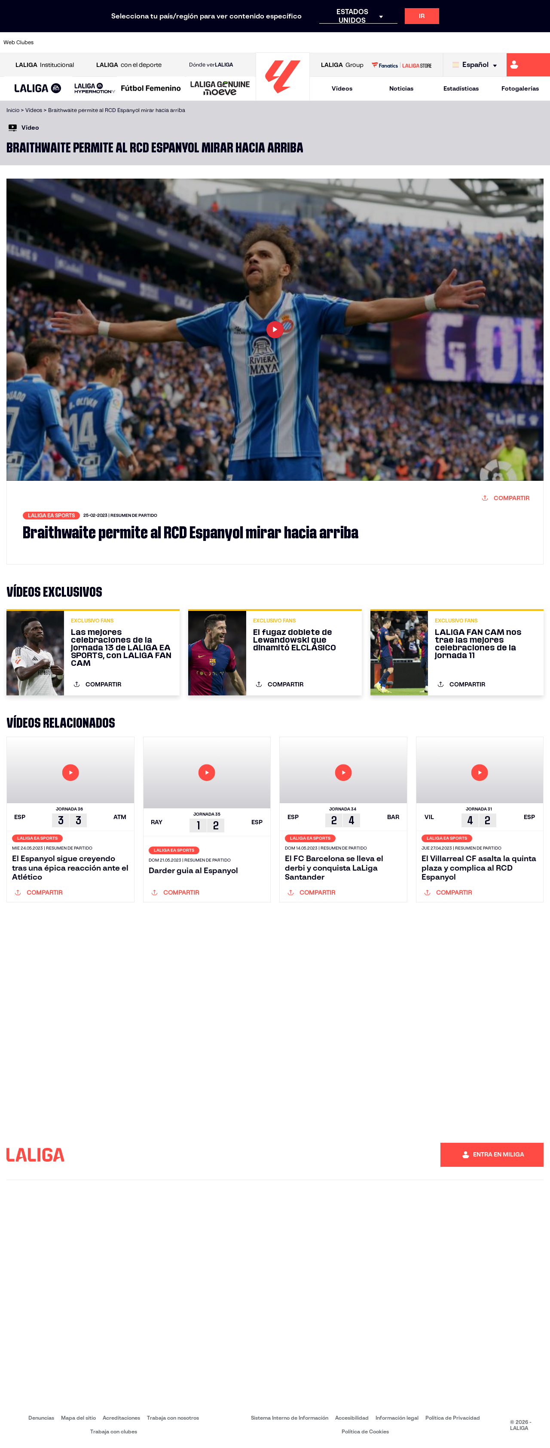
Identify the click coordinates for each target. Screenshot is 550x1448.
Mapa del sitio (78, 1418)
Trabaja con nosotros (173, 1418)
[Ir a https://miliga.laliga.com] (528, 64)
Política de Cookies (365, 1431)
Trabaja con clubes (113, 1431)
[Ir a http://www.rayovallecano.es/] (283, 42)
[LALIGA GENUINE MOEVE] (220, 88)
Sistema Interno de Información (289, 1418)
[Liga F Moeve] (151, 88)
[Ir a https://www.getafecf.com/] (206, 42)
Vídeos (342, 88)
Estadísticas (461, 88)
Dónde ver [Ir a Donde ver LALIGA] (211, 65)
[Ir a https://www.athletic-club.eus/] (52, 42)
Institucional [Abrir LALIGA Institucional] (44, 65)
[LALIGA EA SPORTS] (38, 88)
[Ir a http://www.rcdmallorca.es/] (360, 42)
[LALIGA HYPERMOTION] (95, 88)
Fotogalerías (520, 88)
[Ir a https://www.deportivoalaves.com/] (129, 42)
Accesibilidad (352, 1418)
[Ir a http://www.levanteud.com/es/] (257, 42)
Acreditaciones (121, 1418)
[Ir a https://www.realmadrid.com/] (411, 42)
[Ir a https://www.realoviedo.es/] (437, 42)
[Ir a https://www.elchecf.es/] (155, 42)
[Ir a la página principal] (282, 96)
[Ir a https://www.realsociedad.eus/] (463, 42)
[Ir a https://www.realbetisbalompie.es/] (386, 42)
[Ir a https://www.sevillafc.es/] (488, 42)
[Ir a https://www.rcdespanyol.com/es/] (334, 42)
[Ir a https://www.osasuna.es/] (104, 42)
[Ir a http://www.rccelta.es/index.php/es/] (309, 42)
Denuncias (41, 1418)
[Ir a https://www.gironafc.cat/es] (232, 42)
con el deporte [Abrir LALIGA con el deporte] (129, 65)
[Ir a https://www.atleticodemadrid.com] (78, 42)
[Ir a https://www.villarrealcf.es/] (540, 42)
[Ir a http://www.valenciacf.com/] (514, 42)
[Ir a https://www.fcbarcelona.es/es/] (180, 42)
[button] (38, 88)
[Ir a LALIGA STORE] (401, 64)
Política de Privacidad (452, 1418)
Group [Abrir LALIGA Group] (342, 65)
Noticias (401, 88)
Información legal (397, 1418)
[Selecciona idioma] (477, 65)
